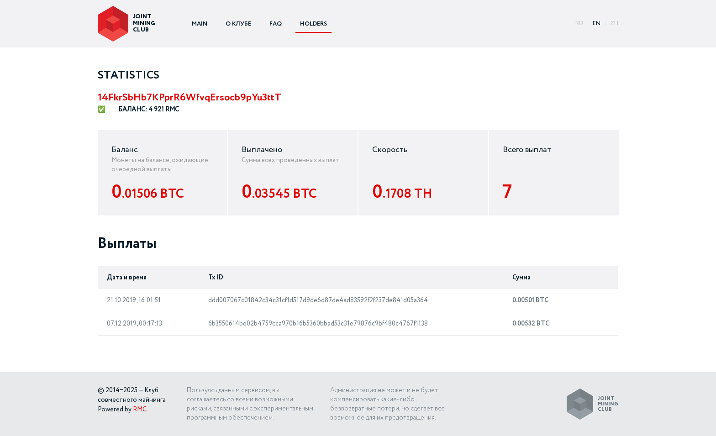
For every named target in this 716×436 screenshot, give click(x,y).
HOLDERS (313, 24)
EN (596, 23)
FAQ (275, 24)
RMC (140, 409)
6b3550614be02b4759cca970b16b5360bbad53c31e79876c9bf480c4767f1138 (318, 323)
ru (579, 23)
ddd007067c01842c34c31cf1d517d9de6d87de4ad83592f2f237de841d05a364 (318, 300)
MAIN (199, 24)
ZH (614, 23)
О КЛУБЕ (238, 24)
